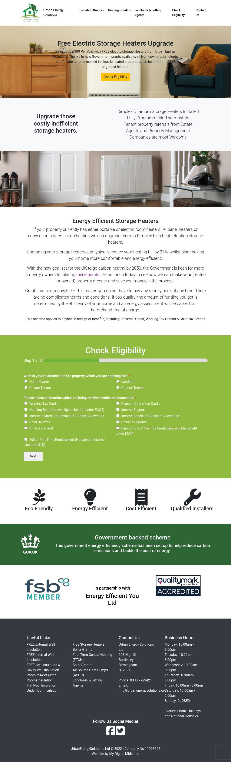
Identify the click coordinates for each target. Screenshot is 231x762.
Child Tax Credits (134, 422)
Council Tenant (132, 388)
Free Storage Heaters (89, 644)
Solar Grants (82, 665)
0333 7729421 (141, 680)
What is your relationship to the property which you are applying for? (77, 376)
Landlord (128, 382)
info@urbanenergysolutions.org (142, 690)
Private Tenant (40, 388)
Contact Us (201, 13)
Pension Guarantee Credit (140, 404)
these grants (87, 274)
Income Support (133, 410)
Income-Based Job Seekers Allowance (150, 416)
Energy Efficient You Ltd (112, 599)
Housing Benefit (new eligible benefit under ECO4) (67, 410)
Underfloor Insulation (43, 690)
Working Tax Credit (43, 404)
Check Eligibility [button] (115, 77)
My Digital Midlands (124, 754)
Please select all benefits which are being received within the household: (80, 398)
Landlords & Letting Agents (148, 13)
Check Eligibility (178, 13)
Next (33, 456)
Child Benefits (39, 422)
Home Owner (39, 382)
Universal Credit (41, 428)
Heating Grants (118, 10)
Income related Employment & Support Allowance (66, 416)
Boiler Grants (82, 650)
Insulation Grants (90, 10)
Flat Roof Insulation (41, 685)
